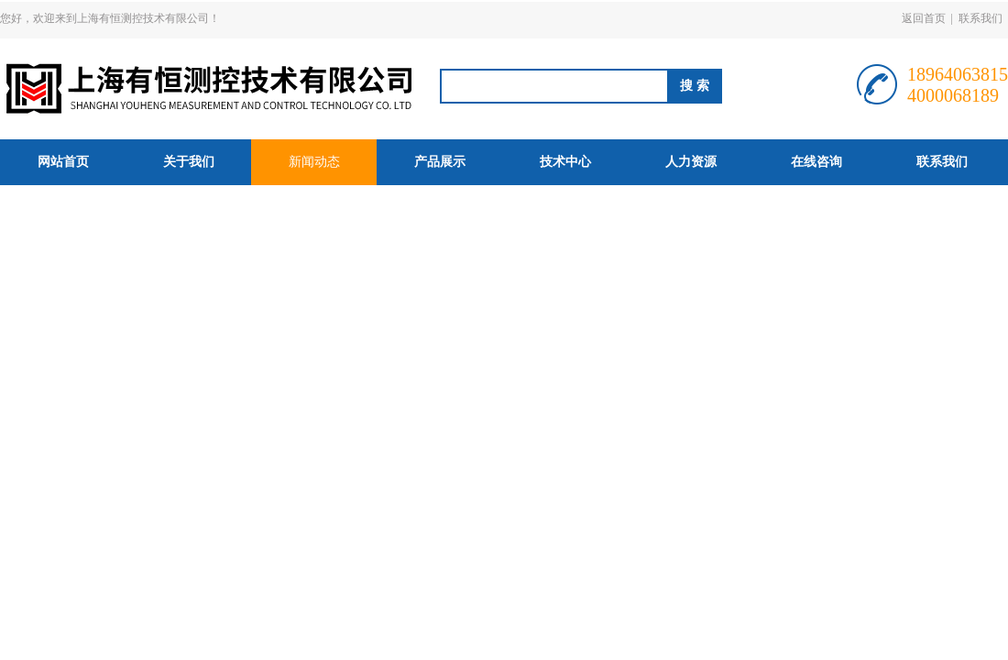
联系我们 (981, 18)
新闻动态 (314, 162)
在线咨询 (816, 162)
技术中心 (565, 162)
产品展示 (440, 162)
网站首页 (63, 162)
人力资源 (691, 162)
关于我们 (188, 162)
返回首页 (924, 18)
